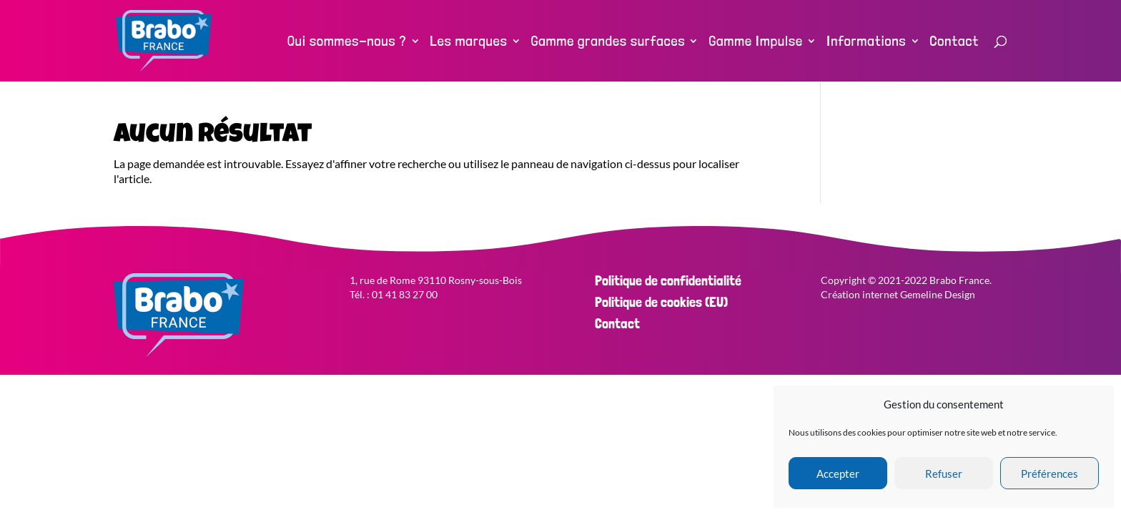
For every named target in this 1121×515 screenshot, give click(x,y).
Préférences (1049, 473)
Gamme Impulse (755, 42)
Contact (954, 42)
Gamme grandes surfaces (608, 42)
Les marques (469, 42)
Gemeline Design (937, 294)
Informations (866, 42)
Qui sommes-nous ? (347, 42)
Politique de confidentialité (668, 280)
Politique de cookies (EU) (661, 301)
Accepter (837, 473)
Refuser (943, 473)
